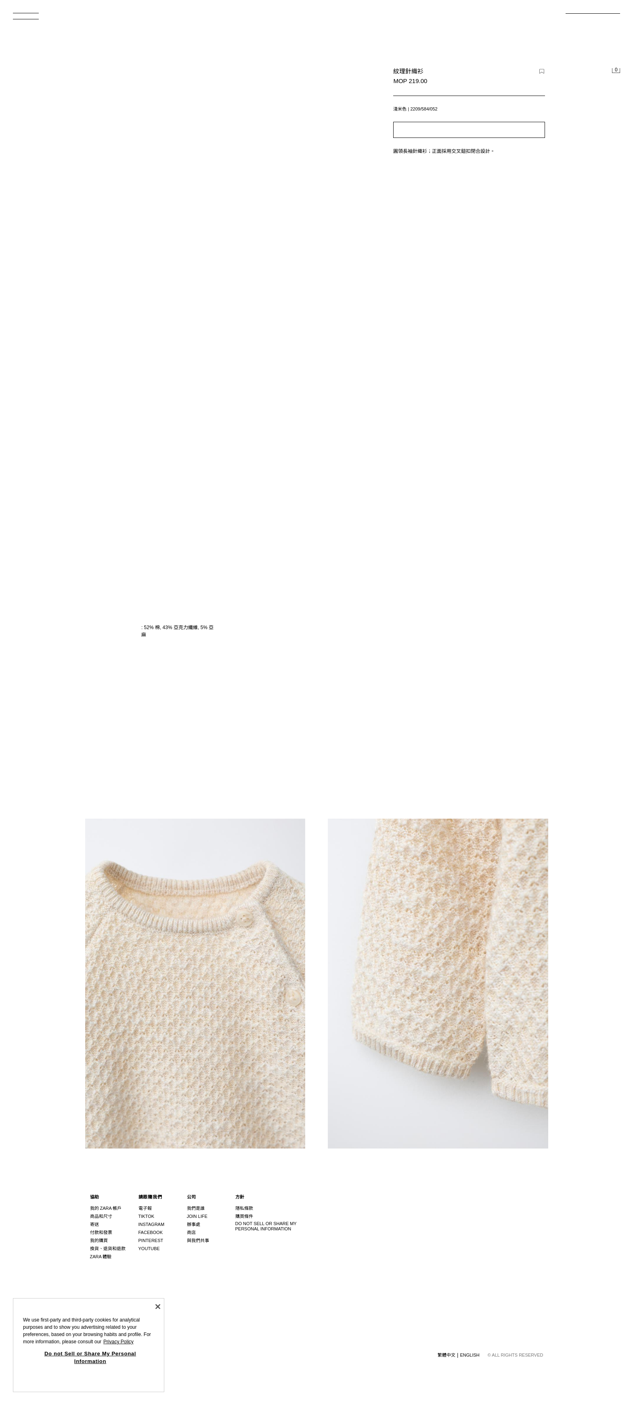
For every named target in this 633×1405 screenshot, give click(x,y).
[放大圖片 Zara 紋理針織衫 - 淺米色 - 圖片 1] (438, 631)
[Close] (158, 1306)
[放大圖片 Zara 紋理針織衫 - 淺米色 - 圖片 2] (195, 984)
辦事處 (193, 1224)
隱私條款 (244, 1208)
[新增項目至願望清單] (542, 71)
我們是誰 (196, 1208)
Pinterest (150, 1240)
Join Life (197, 1216)
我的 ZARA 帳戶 (106, 1208)
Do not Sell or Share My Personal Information (266, 1226)
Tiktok (146, 1216)
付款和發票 (101, 1232)
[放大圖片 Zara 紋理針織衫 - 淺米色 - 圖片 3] (438, 984)
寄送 (94, 1224)
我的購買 (99, 1240)
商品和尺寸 (101, 1216)
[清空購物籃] (616, 71)
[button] (469, 130)
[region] (88, 1345)
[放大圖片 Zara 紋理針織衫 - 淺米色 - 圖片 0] (218, 217)
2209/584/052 (423, 108)
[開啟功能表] (29, 18)
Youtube (149, 1248)
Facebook (150, 1232)
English (469, 1355)
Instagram (151, 1224)
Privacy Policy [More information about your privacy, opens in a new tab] (118, 1342)
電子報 (145, 1208)
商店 (191, 1232)
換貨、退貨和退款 (108, 1248)
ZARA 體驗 (101, 1256)
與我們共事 (198, 1240)
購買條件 (244, 1216)
